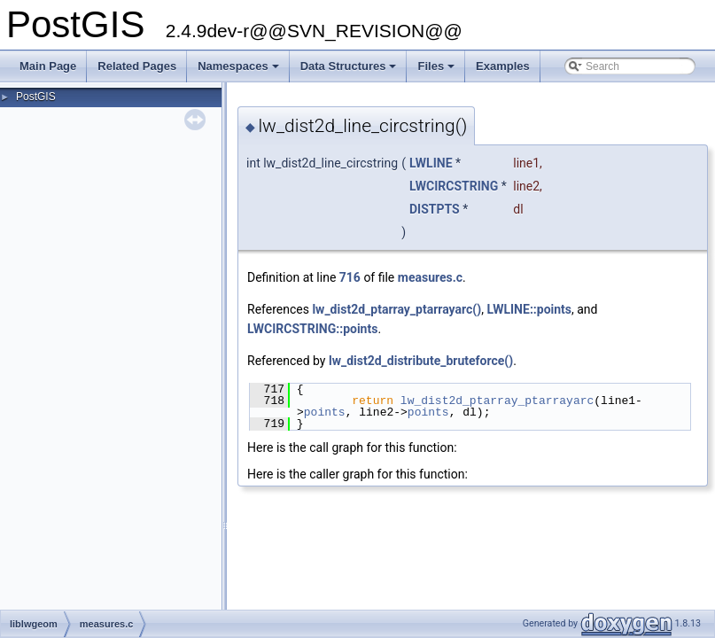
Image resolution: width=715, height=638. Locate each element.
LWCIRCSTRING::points (312, 329)
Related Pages (136, 66)
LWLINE (431, 163)
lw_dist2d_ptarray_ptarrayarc (497, 400)
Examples (503, 66)
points (325, 412)
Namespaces (240, 70)
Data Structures (350, 70)
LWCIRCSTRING (453, 186)
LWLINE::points (528, 309)
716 (350, 277)
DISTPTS (434, 209)
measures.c (430, 277)
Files (437, 70)
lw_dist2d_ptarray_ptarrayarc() (396, 309)
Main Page (47, 66)
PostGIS (36, 96)
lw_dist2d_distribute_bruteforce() (421, 361)
